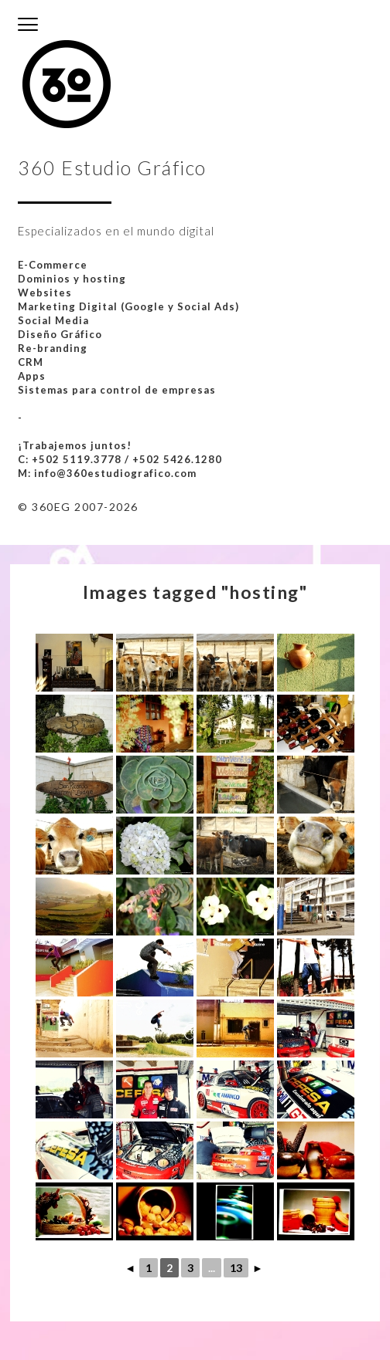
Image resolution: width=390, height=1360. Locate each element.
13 (236, 1267)
